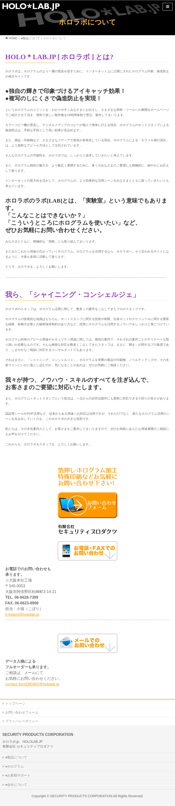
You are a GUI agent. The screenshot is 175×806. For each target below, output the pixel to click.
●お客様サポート (17, 775)
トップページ (15, 703)
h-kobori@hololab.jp (22, 614)
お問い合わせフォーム (22, 712)
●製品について (16, 757)
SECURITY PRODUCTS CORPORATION (81, 796)
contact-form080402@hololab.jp (32, 684)
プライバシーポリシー (22, 721)
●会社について (16, 785)
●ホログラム (14, 766)
